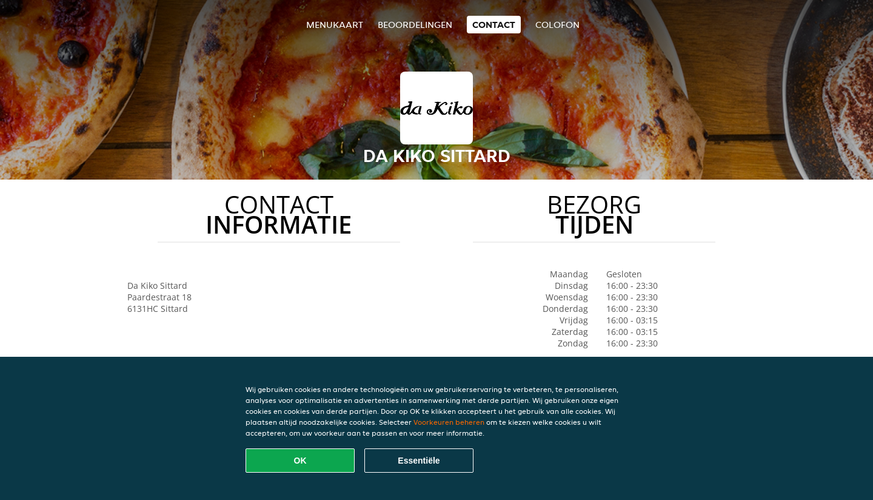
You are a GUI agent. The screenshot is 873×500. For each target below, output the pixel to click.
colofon (557, 24)
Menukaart (334, 24)
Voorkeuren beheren (448, 422)
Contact (493, 24)
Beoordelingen (415, 24)
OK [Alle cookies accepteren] (300, 460)
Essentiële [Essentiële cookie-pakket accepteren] (419, 460)
